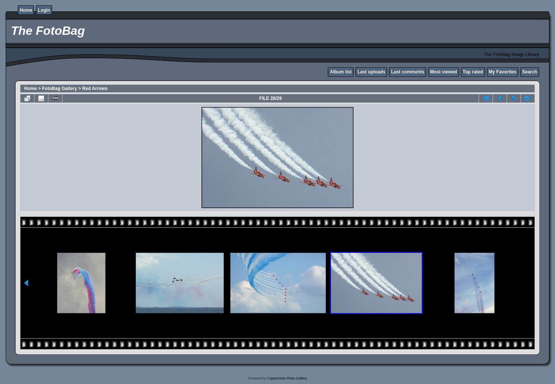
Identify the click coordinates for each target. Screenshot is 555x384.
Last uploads (371, 72)
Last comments (407, 72)
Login (44, 10)
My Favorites (502, 72)
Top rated (473, 72)
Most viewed (443, 72)
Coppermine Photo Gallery (287, 378)
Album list (341, 72)
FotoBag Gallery (59, 88)
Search (529, 72)
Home (26, 10)
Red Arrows (94, 88)
